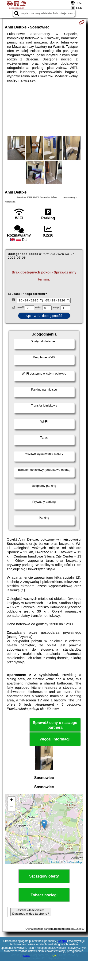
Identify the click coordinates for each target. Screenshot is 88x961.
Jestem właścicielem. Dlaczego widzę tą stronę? (30, 912)
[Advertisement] (44, 109)
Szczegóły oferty (44, 877)
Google (62, 941)
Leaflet (55, 862)
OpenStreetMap (73, 862)
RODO (26, 955)
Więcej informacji (55, 740)
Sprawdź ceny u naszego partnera (55, 725)
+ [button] (11, 801)
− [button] (11, 808)
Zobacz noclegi (44, 896)
